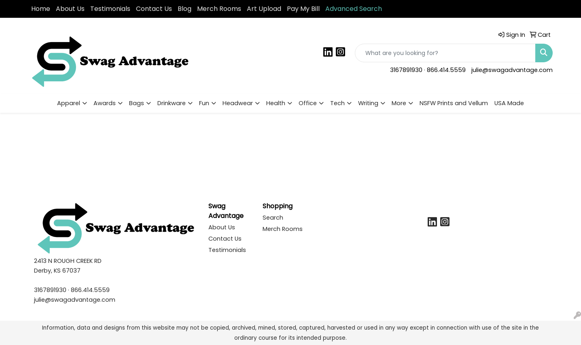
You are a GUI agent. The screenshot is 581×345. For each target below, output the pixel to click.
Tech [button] (337, 103)
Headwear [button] (238, 103)
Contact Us (154, 8)
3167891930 (406, 70)
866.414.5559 (446, 70)
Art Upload (264, 8)
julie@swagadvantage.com (512, 70)
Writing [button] (368, 103)
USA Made (509, 103)
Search (273, 218)
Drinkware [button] (171, 103)
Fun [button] (204, 103)
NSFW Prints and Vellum (454, 103)
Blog (184, 8)
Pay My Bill (303, 8)
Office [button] (308, 103)
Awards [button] (104, 103)
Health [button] (275, 103)
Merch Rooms (219, 8)
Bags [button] (136, 103)
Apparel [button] (68, 103)
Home (40, 8)
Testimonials (110, 8)
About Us (70, 8)
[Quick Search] (445, 53)
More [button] (399, 103)
